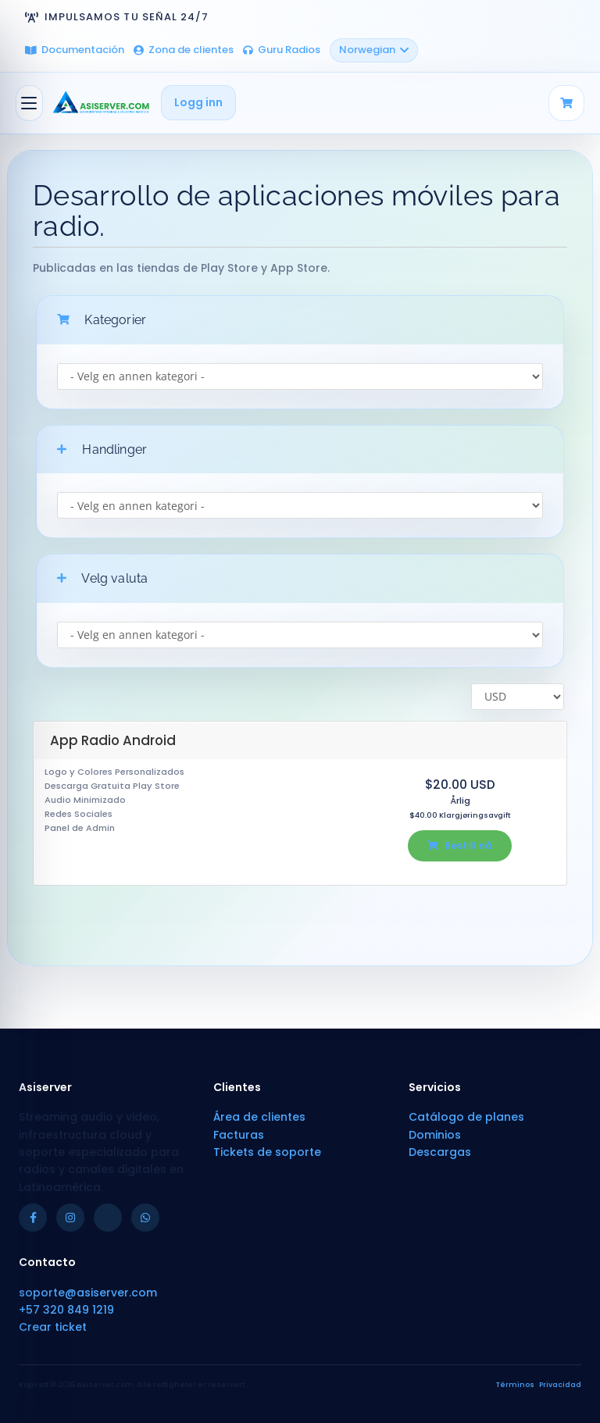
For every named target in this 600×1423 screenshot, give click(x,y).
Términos (515, 1384)
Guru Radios (281, 49)
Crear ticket (53, 1327)
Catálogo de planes (466, 1117)
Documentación (74, 49)
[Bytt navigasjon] (29, 103)
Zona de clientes (184, 49)
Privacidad (560, 1384)
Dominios (435, 1135)
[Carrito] (566, 103)
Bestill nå (459, 845)
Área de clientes (259, 1117)
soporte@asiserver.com (88, 1292)
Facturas (238, 1135)
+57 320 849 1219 (66, 1310)
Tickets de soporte (267, 1152)
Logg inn (198, 102)
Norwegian (374, 49)
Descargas (440, 1152)
